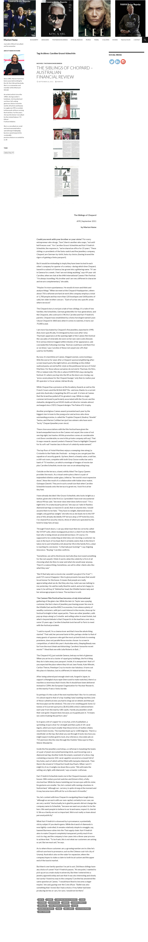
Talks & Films (125, 40)
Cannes (49, 899)
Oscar (74, 905)
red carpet (69, 908)
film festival (54, 902)
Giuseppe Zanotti (79, 902)
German (66, 902)
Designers (45, 40)
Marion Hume (11, 39)
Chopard (42, 902)
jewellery (42, 905)
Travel (96, 40)
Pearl (59, 908)
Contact (137, 40)
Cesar (82, 899)
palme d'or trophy (46, 908)
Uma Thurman (44, 911)
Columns (105, 40)
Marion (60, 82)
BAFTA (41, 899)
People (88, 40)
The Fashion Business (60, 40)
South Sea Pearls (83, 908)
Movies (115, 40)
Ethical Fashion (77, 40)
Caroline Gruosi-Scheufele (66, 899)
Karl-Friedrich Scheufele (59, 905)
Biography (34, 40)
